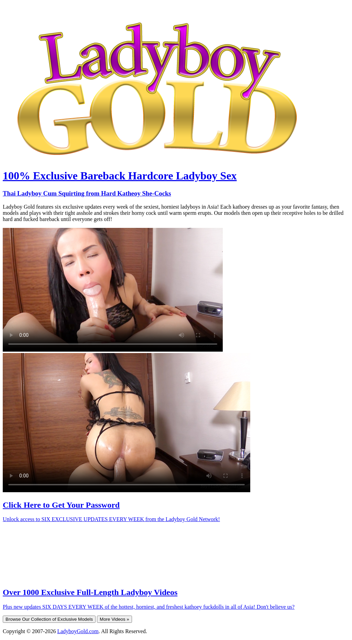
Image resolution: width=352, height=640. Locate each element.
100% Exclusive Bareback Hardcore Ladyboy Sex (120, 175)
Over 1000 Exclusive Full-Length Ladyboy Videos (90, 592)
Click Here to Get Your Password (61, 504)
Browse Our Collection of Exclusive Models (49, 619)
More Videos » (114, 619)
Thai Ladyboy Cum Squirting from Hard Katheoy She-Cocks (87, 193)
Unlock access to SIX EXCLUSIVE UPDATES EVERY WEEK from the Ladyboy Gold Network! (111, 519)
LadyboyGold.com (77, 631)
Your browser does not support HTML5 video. (113, 290)
